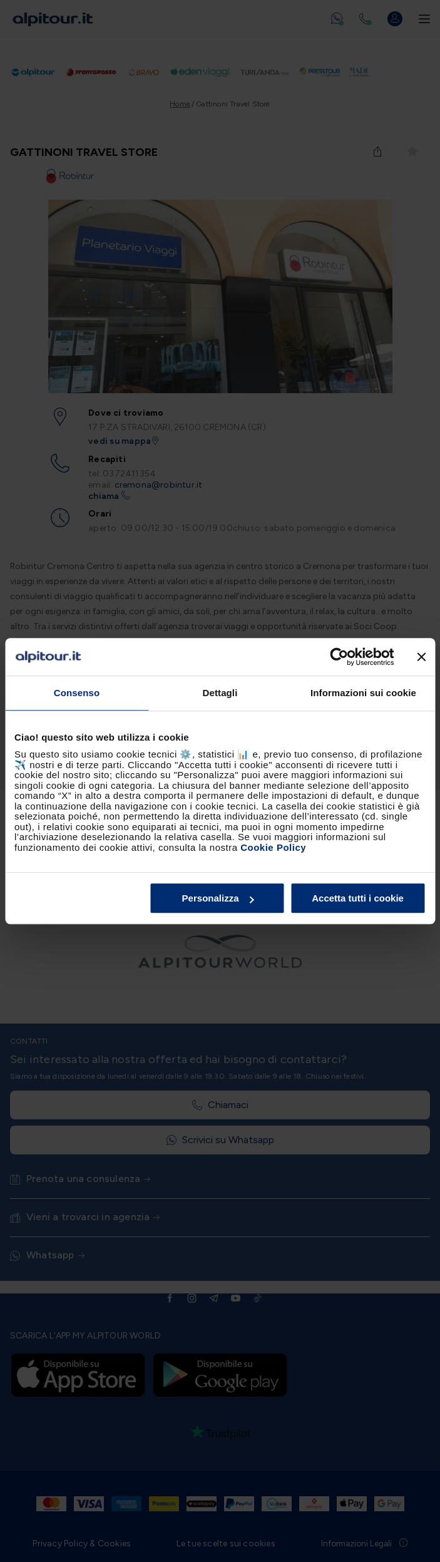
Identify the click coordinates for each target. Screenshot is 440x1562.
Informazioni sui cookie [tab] (363, 692)
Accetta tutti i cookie (358, 898)
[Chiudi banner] (421, 656)
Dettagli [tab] (220, 692)
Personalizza (218, 898)
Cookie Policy (273, 847)
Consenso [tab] (77, 692)
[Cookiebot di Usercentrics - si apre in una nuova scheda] (339, 656)
